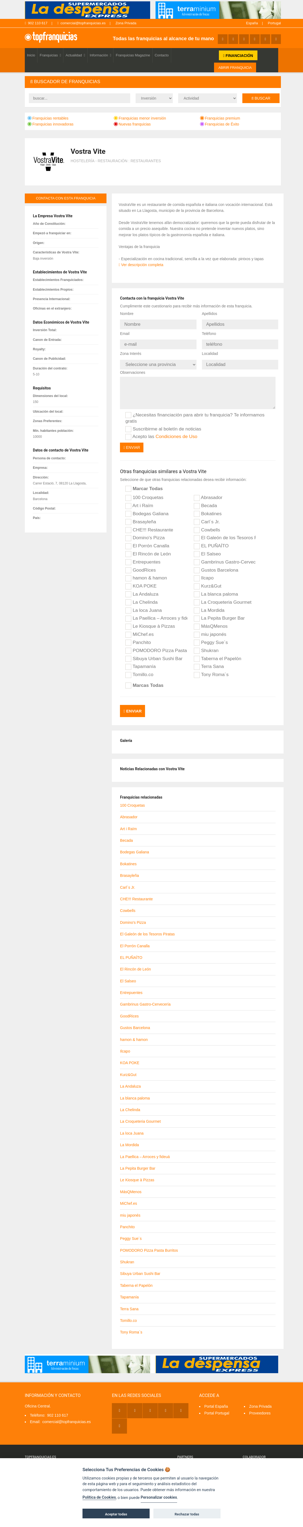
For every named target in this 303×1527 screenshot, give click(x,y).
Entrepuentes (142, 557)
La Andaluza (141, 589)
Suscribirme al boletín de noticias (163, 424)
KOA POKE (140, 581)
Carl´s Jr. (207, 517)
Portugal (274, 23)
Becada (205, 501)
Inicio (31, 55)
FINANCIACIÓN (238, 55)
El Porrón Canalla (147, 541)
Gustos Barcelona (216, 565)
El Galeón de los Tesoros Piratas (225, 533)
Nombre (126, 313)
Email (124, 332)
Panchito (138, 638)
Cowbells (207, 525)
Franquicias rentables (47, 118)
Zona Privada (125, 23)
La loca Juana (143, 606)
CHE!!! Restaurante (149, 525)
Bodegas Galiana (146, 509)
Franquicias (50, 55)
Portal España (216, 1399)
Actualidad (75, 55)
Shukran (206, 646)
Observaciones (132, 367)
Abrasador (208, 493)
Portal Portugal (216, 1406)
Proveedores (259, 1406)
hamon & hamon (146, 573)
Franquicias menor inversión (140, 118)
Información (100, 55)
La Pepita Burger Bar (219, 614)
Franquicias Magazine (133, 55)
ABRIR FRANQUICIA (235, 68)
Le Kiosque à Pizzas (150, 622)
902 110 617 (36, 23)
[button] (153, 81)
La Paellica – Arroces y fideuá (156, 614)
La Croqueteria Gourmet (223, 597)
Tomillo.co (139, 670)
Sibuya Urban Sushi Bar (154, 654)
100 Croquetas (144, 493)
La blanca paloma (216, 589)
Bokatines (208, 509)
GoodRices (140, 565)
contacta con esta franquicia (65, 198)
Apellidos (209, 313)
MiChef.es (139, 630)
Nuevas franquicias (132, 124)
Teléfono (209, 332)
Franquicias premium (220, 118)
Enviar (131, 442)
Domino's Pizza (145, 533)
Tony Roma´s (211, 670)
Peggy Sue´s (211, 638)
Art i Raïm (139, 501)
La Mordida (209, 606)
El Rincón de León (148, 549)
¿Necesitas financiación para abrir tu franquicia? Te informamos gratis (194, 413)
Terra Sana (209, 662)
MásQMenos (211, 622)
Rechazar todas (187, 1514)
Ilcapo (204, 573)
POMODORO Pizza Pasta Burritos (156, 646)
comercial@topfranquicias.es (81, 23)
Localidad (210, 350)
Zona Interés (130, 350)
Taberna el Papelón (217, 654)
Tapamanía (140, 662)
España (252, 23)
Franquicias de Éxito (219, 124)
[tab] (153, 82)
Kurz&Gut (207, 581)
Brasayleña (140, 517)
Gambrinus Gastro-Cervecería (225, 557)
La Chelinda (141, 597)
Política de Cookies (99, 1497)
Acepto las (161, 432)
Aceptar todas (116, 1514)
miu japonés (210, 630)
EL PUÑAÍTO (211, 541)
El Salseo (207, 549)
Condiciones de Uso (176, 431)
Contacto (162, 55)
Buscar (261, 98)
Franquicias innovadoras (50, 124)
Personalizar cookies (159, 1497)
